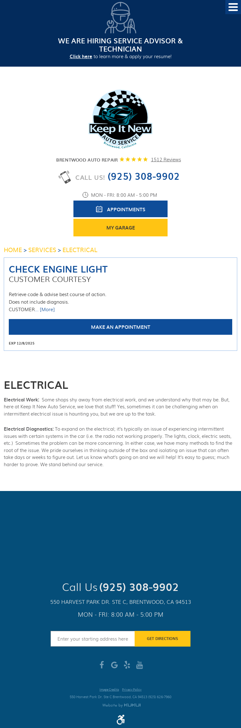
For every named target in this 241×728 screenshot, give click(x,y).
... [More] (45, 309)
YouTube (139, 667)
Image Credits (109, 690)
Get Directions (162, 638)
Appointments (126, 209)
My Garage (120, 227)
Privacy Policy (132, 690)
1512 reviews (166, 159)
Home (13, 249)
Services (42, 249)
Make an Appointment (120, 326)
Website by (121, 705)
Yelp (126, 667)
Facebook (101, 667)
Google (114, 667)
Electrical (79, 249)
